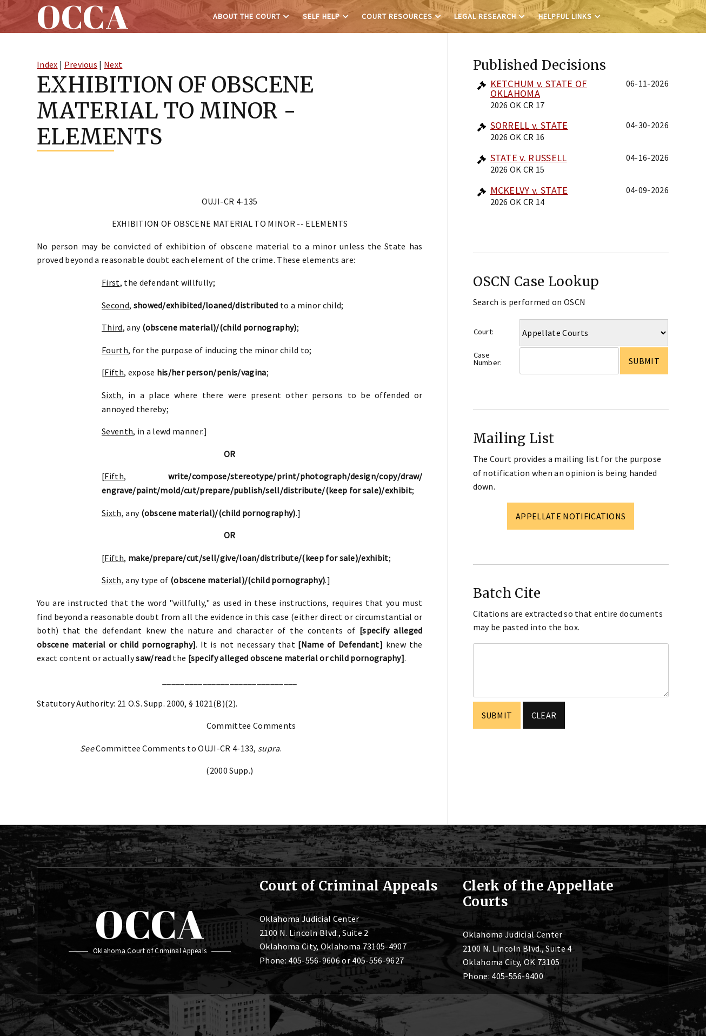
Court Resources (397, 16)
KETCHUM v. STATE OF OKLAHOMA (538, 88)
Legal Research (485, 16)
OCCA (149, 924)
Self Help (321, 16)
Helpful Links (565, 16)
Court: (484, 331)
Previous (81, 64)
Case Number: (488, 359)
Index (47, 64)
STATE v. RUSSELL (528, 157)
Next (113, 64)
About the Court (247, 16)
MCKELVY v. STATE (529, 190)
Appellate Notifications (570, 516)
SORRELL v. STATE (529, 125)
